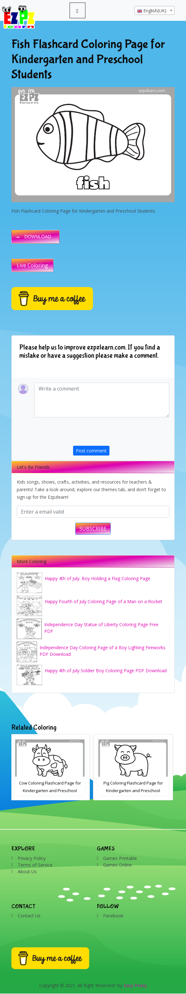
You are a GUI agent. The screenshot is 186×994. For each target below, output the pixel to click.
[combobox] (154, 10)
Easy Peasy (135, 985)
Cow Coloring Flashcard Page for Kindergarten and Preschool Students (52, 790)
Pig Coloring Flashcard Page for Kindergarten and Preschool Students (134, 790)
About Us (27, 871)
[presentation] (121, 433)
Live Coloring (32, 265)
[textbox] (154, 10)
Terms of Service (35, 865)
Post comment (91, 451)
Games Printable (120, 858)
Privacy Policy (32, 858)
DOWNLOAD (37, 236)
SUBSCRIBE (93, 528)
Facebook (113, 916)
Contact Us (29, 916)
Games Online (117, 865)
